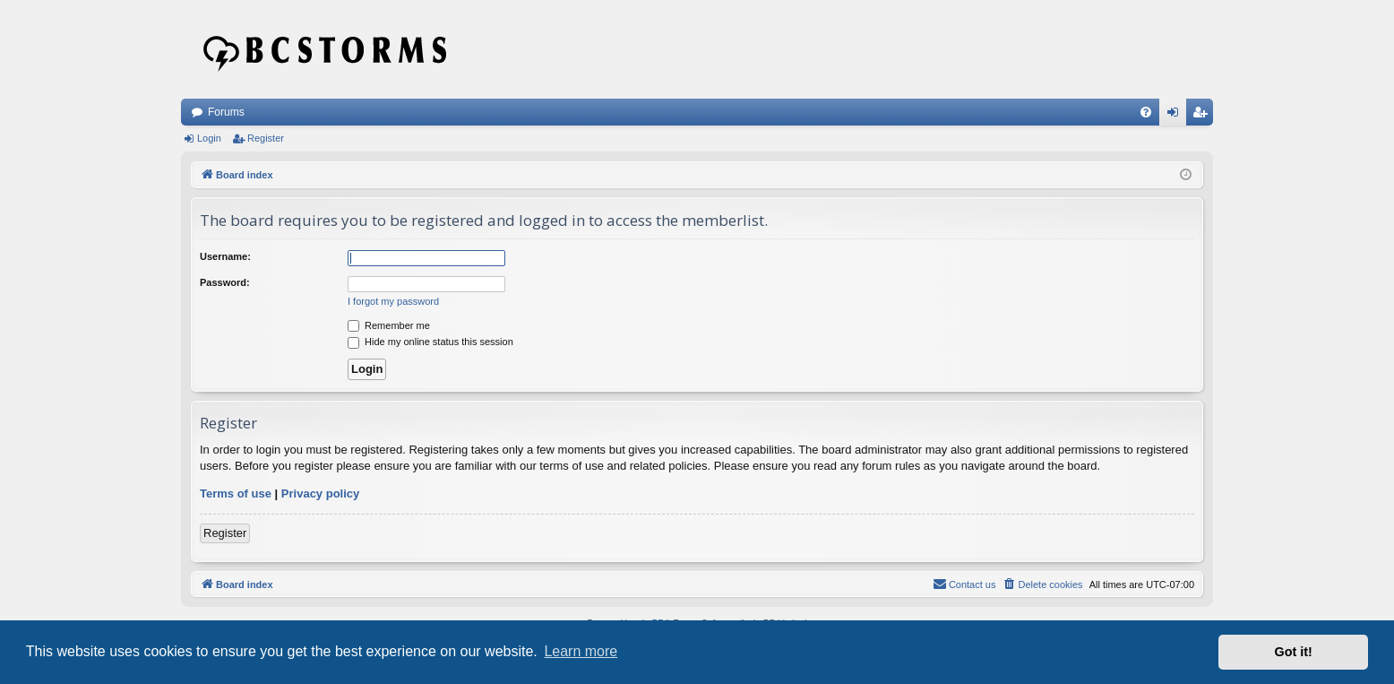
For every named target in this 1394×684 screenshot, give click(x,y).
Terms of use (235, 493)
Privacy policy (320, 493)
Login (209, 138)
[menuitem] (1145, 112)
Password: (225, 282)
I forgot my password (393, 301)
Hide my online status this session (430, 341)
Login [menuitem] (1176, 116)
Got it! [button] (1293, 652)
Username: (225, 256)
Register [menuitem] (1203, 116)
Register (265, 138)
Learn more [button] (580, 651)
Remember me (389, 325)
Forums (226, 112)
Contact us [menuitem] (964, 583)
